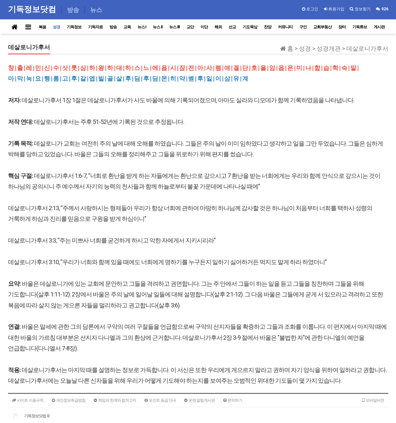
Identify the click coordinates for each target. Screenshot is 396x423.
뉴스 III (174, 27)
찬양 (267, 27)
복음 (42, 27)
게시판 (379, 27)
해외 (218, 27)
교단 (190, 27)
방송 (113, 27)
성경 (56, 27)
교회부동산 (322, 27)
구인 (303, 27)
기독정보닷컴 (33, 9)
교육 (127, 27)
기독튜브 (359, 27)
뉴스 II (157, 27)
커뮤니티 (285, 27)
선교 (232, 27)
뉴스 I (141, 27)
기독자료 (95, 27)
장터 (342, 27)
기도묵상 (250, 27)
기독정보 (74, 27)
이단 (204, 27)
